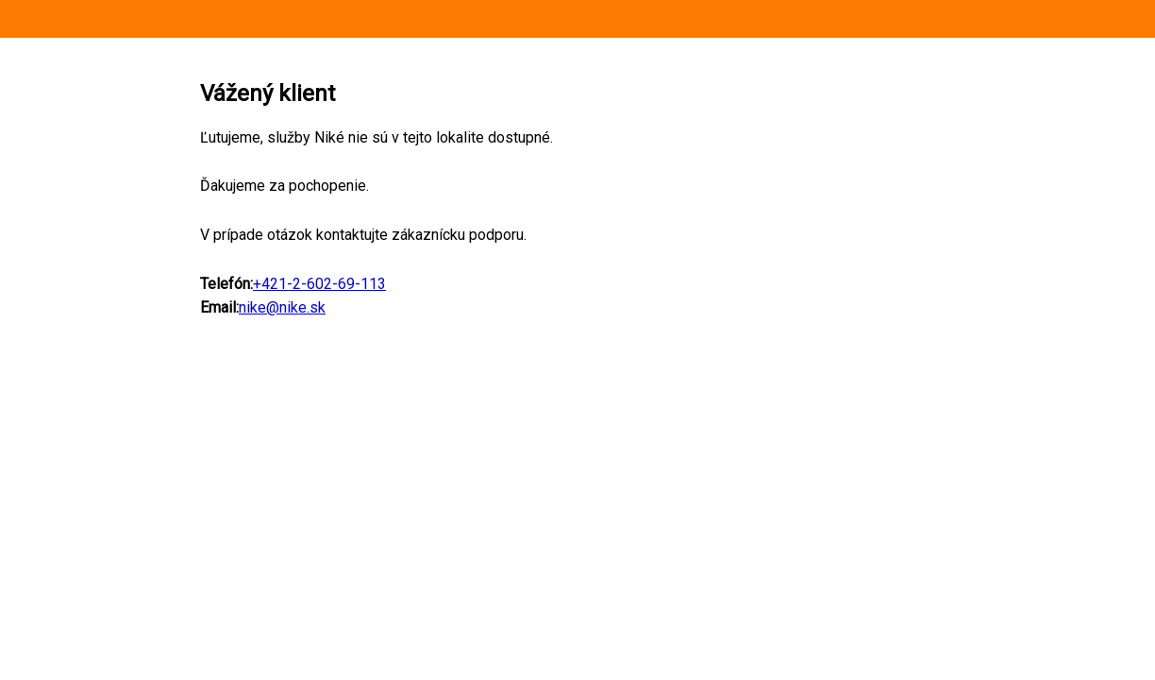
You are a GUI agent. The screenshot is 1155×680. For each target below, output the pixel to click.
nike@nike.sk (282, 307)
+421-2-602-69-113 (319, 284)
